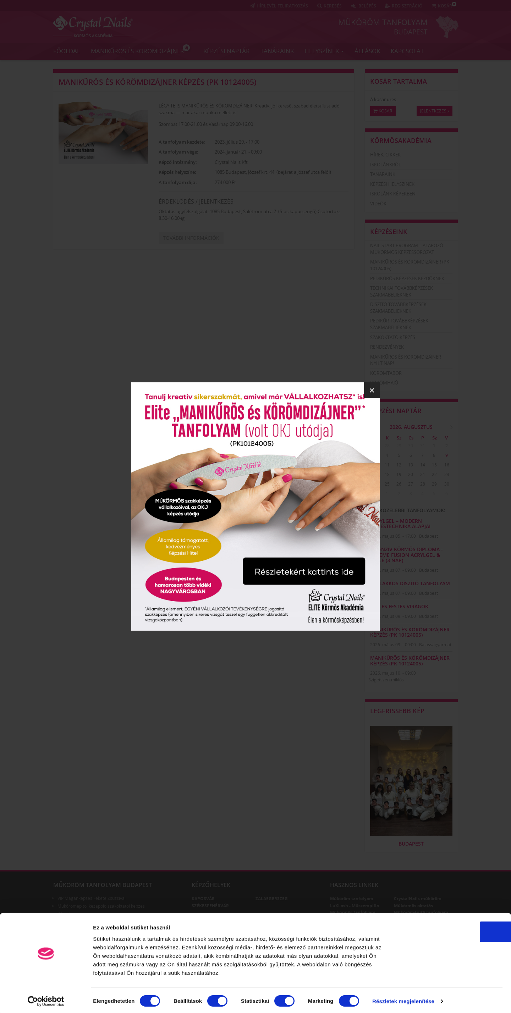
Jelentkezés (434, 111)
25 (387, 484)
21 (422, 474)
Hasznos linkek (354, 885)
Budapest (411, 31)
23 (446, 474)
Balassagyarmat (435, 645)
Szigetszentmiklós (386, 680)
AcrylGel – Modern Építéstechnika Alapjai (400, 523)
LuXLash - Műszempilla (354, 906)
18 (387, 474)
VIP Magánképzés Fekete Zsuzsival (91, 898)
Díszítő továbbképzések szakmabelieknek (398, 307)
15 (434, 465)
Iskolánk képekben (393, 193)
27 (375, 446)
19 (398, 474)
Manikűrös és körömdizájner (140, 49)
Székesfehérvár (210, 906)
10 (375, 465)
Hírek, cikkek (385, 154)
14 (422, 465)
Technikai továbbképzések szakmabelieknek (401, 291)
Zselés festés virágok (399, 606)
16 (446, 465)
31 (422, 446)
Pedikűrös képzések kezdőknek (407, 278)
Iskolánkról (385, 164)
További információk (191, 237)
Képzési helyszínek (392, 184)
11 (387, 465)
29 (398, 446)
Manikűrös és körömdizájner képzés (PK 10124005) (158, 82)
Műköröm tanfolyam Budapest (102, 885)
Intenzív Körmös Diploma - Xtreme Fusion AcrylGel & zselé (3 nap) (406, 555)
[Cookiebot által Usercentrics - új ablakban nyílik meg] (46, 999)
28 (387, 446)
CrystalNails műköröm (417, 899)
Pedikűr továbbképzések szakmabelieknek (399, 324)
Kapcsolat (407, 50)
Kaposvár (203, 899)
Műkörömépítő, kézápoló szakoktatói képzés (101, 906)
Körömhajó (384, 383)
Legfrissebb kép (397, 711)
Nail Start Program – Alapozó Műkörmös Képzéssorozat (406, 248)
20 (410, 474)
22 (434, 474)
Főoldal (66, 50)
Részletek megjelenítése (403, 999)
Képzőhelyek (211, 885)
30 (410, 446)
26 (398, 484)
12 (398, 465)
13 (410, 465)
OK (452, 929)
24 (375, 484)
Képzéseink (388, 231)
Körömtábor (386, 373)
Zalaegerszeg (272, 899)
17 (375, 474)
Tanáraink (277, 50)
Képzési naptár (226, 50)
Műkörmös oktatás (413, 906)
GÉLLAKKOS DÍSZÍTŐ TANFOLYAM (410, 583)
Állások (367, 50)
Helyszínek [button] (324, 50)
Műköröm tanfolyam (383, 22)
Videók (378, 203)
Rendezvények (387, 347)
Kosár (383, 111)
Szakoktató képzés (392, 337)
